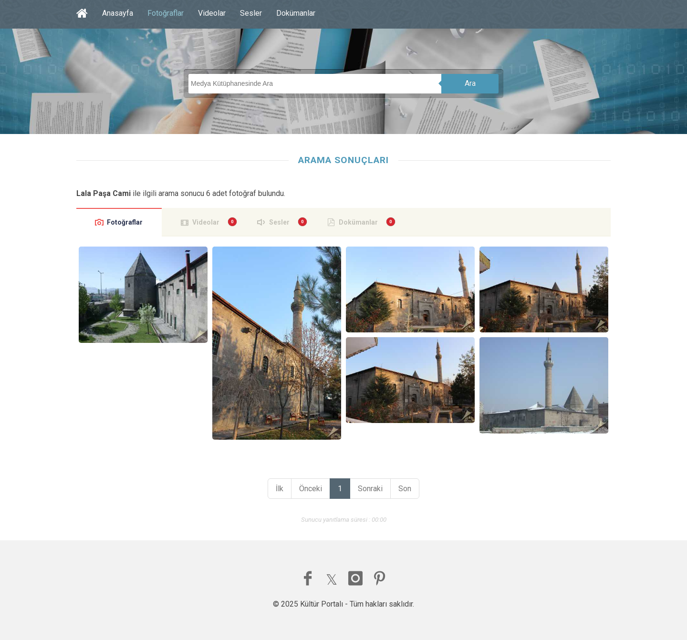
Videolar (212, 13)
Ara (470, 83)
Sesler (251, 13)
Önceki (310, 488)
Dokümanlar (295, 13)
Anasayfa (117, 13)
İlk (279, 488)
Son (404, 488)
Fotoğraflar (165, 13)
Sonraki (370, 488)
